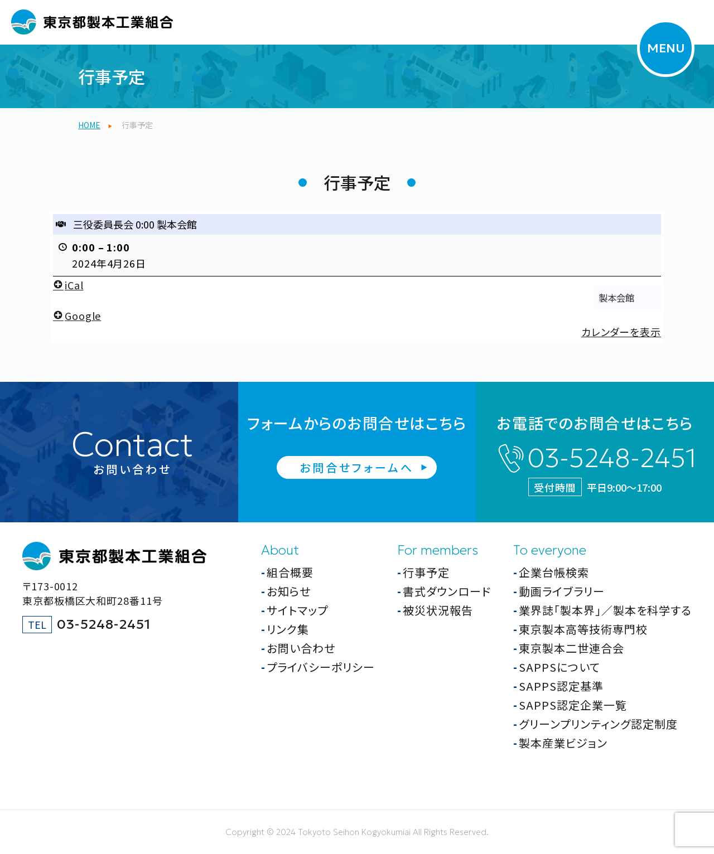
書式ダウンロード (447, 591)
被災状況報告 (438, 610)
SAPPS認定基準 (561, 686)
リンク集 (288, 629)
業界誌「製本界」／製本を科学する (605, 610)
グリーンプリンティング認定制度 (598, 724)
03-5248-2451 (611, 458)
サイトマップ (297, 610)
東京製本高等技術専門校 (583, 629)
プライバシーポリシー (321, 667)
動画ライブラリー (562, 591)
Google (77, 315)
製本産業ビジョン (563, 743)
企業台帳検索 (554, 572)
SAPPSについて (559, 667)
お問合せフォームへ (357, 467)
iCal (68, 285)
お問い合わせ (301, 648)
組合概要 (290, 572)
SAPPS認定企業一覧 (573, 705)
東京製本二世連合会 (571, 648)
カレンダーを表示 (621, 331)
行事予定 (426, 572)
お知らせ (289, 591)
